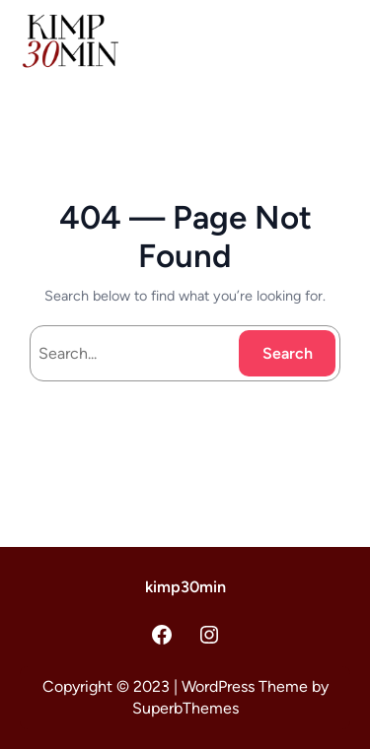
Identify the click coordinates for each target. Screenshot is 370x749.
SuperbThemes (185, 708)
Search (287, 353)
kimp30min (185, 587)
